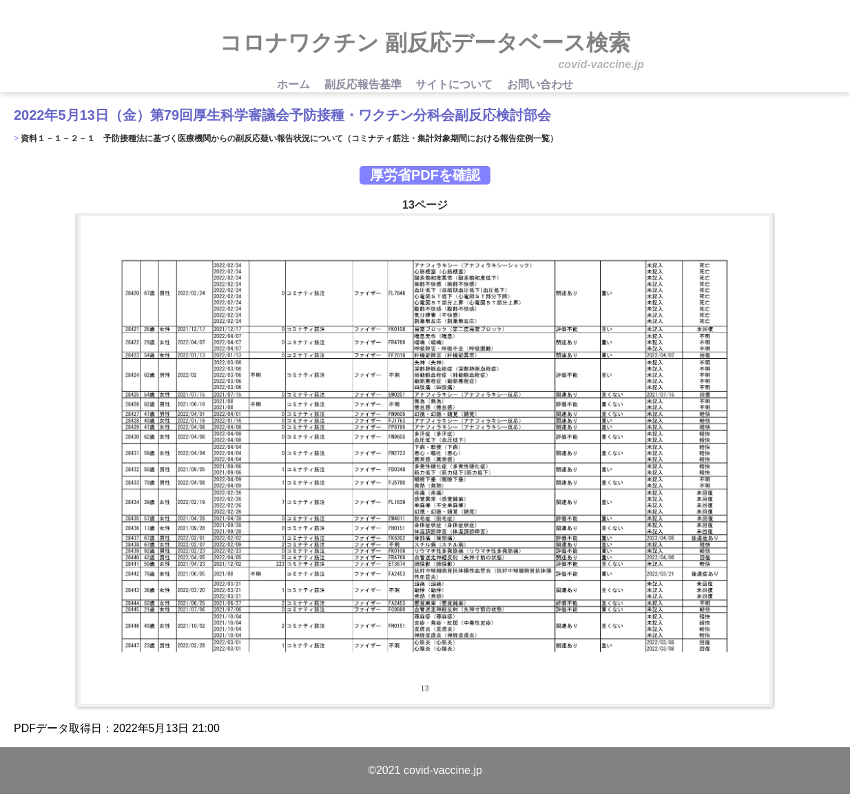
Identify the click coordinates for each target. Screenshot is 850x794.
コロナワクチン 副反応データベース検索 (425, 42)
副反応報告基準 (364, 84)
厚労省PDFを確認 (425, 174)
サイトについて (455, 84)
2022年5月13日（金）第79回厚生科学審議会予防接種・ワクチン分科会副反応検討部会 (282, 115)
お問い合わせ (540, 84)
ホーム (295, 84)
